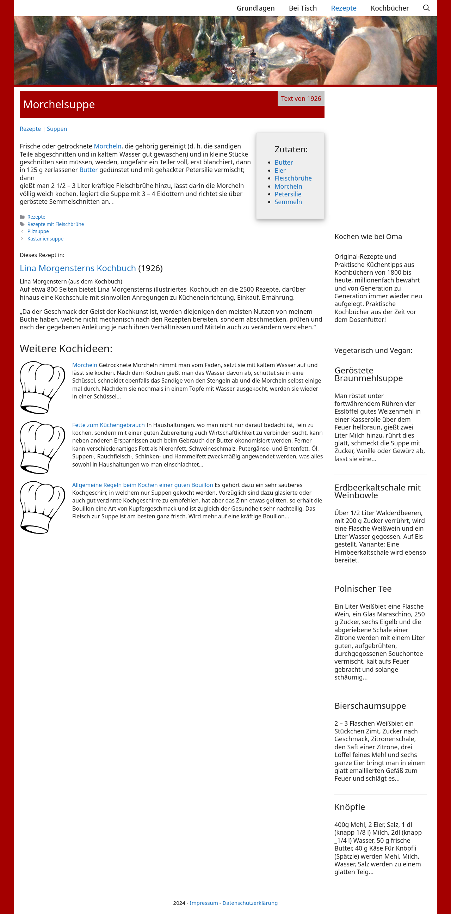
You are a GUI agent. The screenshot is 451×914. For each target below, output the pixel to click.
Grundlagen (256, 8)
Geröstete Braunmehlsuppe (368, 374)
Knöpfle (349, 806)
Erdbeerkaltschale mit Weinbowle (377, 491)
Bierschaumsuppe (370, 705)
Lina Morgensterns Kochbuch (78, 268)
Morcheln (288, 186)
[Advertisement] (378, 152)
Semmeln (288, 201)
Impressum (204, 902)
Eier (280, 170)
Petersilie (288, 194)
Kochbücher (390, 8)
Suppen (57, 129)
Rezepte (344, 8)
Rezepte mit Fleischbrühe (55, 224)
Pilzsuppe (38, 231)
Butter (284, 162)
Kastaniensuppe (45, 238)
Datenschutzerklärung (250, 902)
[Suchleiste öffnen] (426, 8)
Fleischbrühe (293, 178)
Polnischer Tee (363, 588)
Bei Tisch (303, 8)
